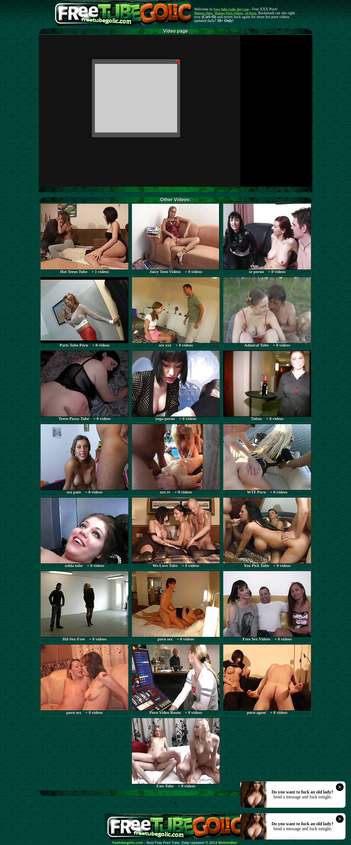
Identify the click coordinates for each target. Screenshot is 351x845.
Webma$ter (227, 843)
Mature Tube (203, 13)
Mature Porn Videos (228, 13)
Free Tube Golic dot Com (231, 9)
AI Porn (250, 13)
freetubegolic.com (127, 843)
